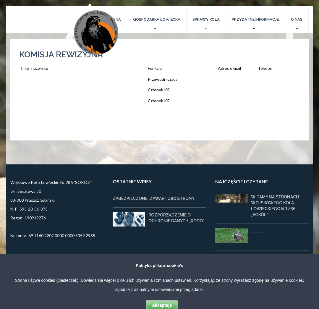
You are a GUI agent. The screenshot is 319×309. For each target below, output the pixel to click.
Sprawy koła (206, 19)
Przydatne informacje (255, 19)
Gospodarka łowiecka (156, 19)
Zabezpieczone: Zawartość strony (154, 198)
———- (257, 232)
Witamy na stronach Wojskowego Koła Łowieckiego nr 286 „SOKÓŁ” (275, 206)
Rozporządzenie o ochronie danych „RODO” (176, 218)
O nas (296, 19)
